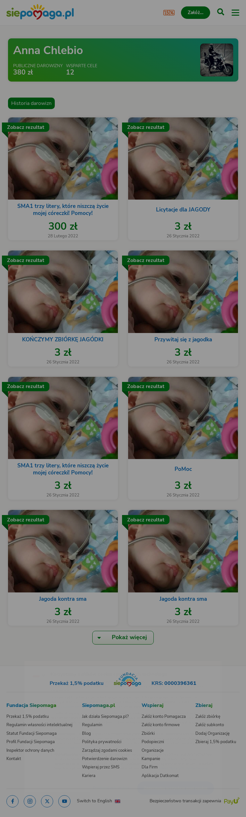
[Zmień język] (18, 661)
